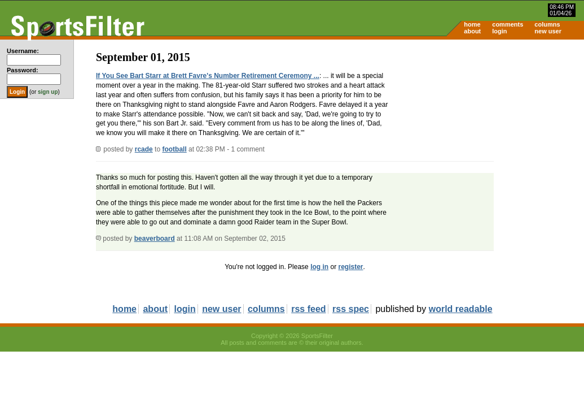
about (472, 31)
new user (547, 31)
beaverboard (154, 239)
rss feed (308, 309)
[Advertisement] (488, 128)
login (499, 31)
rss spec (350, 309)
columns (547, 24)
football (174, 149)
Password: (22, 70)
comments (507, 24)
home (472, 24)
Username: (23, 50)
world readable (461, 309)
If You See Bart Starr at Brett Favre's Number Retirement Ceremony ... (207, 76)
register (350, 267)
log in (319, 267)
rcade (144, 149)
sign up (48, 92)
